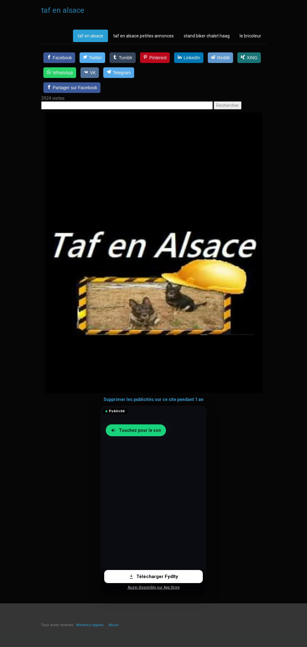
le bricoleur (250, 35)
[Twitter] (92, 57)
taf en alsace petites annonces (143, 35)
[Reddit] (220, 57)
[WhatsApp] (59, 72)
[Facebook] (59, 57)
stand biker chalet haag (207, 35)
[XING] (249, 57)
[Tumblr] (123, 57)
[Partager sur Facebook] (71, 87)
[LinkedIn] (188, 57)
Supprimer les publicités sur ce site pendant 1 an (153, 399)
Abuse (113, 625)
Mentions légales (90, 625)
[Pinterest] (155, 57)
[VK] (89, 72)
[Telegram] (118, 72)
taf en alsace (90, 35)
